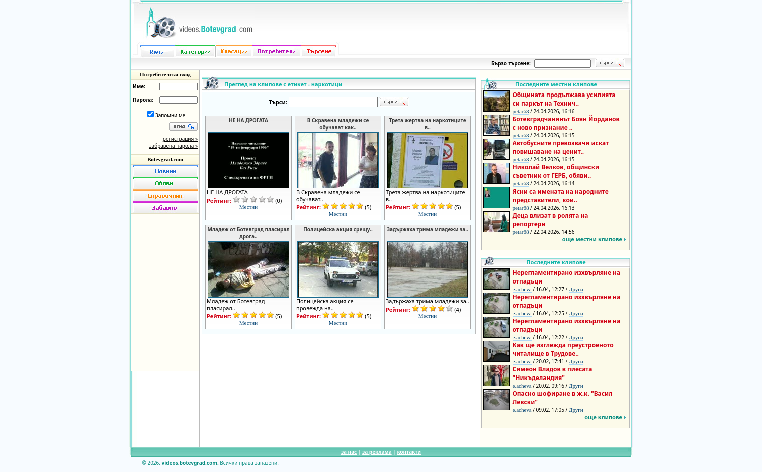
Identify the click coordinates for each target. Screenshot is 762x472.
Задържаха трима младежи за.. (427, 229)
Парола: (143, 99)
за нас (349, 451)
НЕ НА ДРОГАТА (248, 120)
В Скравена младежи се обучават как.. (338, 124)
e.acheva (522, 289)
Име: (139, 86)
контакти (409, 451)
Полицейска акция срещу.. (338, 229)
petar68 (521, 111)
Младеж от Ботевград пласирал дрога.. (248, 233)
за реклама (377, 451)
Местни (248, 207)
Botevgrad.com (165, 159)
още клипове (603, 417)
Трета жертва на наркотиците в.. (427, 124)
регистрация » (180, 138)
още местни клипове (592, 239)
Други (576, 289)
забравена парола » (173, 145)
